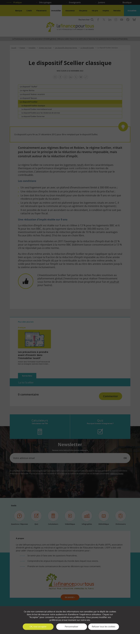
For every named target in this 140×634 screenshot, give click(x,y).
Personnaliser (71, 626)
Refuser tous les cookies (103, 626)
